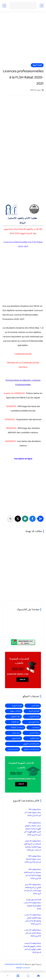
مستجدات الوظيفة (17, 727)
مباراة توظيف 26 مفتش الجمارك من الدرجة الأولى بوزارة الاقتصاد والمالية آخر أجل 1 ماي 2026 (32, 845)
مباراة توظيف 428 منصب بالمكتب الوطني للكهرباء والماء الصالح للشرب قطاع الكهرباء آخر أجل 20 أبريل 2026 (32, 828)
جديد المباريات (34, 716)
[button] (32, 519)
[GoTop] (7, 975)
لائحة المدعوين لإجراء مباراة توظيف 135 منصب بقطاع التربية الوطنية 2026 (32, 904)
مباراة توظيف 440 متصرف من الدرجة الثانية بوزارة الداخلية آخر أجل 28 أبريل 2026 (32, 874)
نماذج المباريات (13, 749)
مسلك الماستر (34, 732)
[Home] (38, 975)
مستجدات (35, 727)
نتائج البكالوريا (34, 738)
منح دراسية (16, 732)
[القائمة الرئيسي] (42, 6)
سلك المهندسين (33, 722)
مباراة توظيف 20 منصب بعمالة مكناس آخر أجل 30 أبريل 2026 (32, 933)
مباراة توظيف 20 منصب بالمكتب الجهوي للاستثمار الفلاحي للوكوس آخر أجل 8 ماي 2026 (32, 948)
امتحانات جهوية (15, 711)
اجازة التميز (35, 705)
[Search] (28, 975)
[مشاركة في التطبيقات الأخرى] (10, 519)
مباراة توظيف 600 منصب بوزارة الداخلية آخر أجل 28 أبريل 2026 (33, 859)
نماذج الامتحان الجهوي (31, 743)
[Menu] (18, 975)
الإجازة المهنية (37, 65)
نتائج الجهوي (16, 738)
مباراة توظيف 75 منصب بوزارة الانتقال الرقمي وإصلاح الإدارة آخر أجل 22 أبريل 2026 (32, 919)
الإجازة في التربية (34, 711)
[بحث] (4, 6)
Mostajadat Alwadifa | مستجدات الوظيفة (17, 966)
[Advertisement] (23, 38)
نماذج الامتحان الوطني (31, 749)
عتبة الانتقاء (15, 722)
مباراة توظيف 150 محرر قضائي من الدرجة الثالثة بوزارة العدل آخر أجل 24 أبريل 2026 (32, 889)
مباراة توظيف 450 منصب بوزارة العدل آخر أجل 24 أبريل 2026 (33, 812)
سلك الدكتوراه (15, 716)
